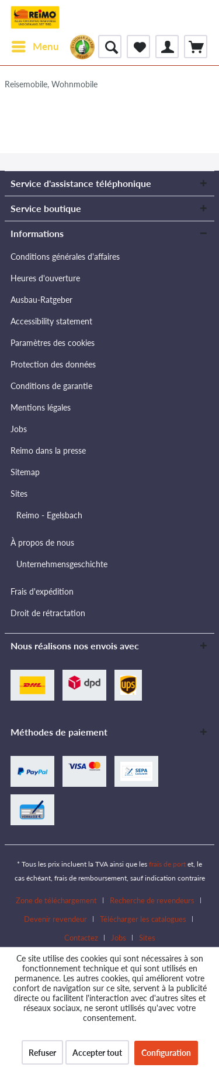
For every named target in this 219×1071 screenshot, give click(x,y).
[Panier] (195, 46)
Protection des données (53, 364)
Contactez (81, 937)
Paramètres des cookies (53, 343)
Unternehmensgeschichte (61, 564)
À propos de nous (42, 542)
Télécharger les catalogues (143, 919)
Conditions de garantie (51, 386)
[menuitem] (35, 46)
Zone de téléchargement (56, 900)
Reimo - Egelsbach (49, 515)
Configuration (166, 1053)
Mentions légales (41, 407)
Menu (35, 44)
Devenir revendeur (55, 919)
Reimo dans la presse (48, 450)
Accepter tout (97, 1053)
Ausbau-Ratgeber (41, 300)
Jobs (19, 429)
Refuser (42, 1053)
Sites (19, 494)
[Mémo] (138, 46)
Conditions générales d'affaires (65, 256)
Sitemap (25, 472)
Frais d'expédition (42, 591)
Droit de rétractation (48, 613)
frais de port (167, 864)
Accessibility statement (51, 321)
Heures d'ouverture (45, 278)
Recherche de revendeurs (152, 900)
